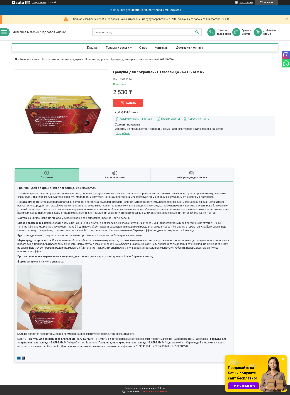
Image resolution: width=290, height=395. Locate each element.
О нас (143, 47)
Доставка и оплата (189, 47)
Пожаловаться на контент (154, 391)
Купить (131, 103)
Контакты (161, 47)
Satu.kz (161, 388)
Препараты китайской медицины (62, 59)
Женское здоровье (97, 59)
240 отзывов (246, 2)
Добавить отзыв (269, 32)
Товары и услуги (117, 47)
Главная (92, 47)
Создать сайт (39, 2)
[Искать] (197, 32)
